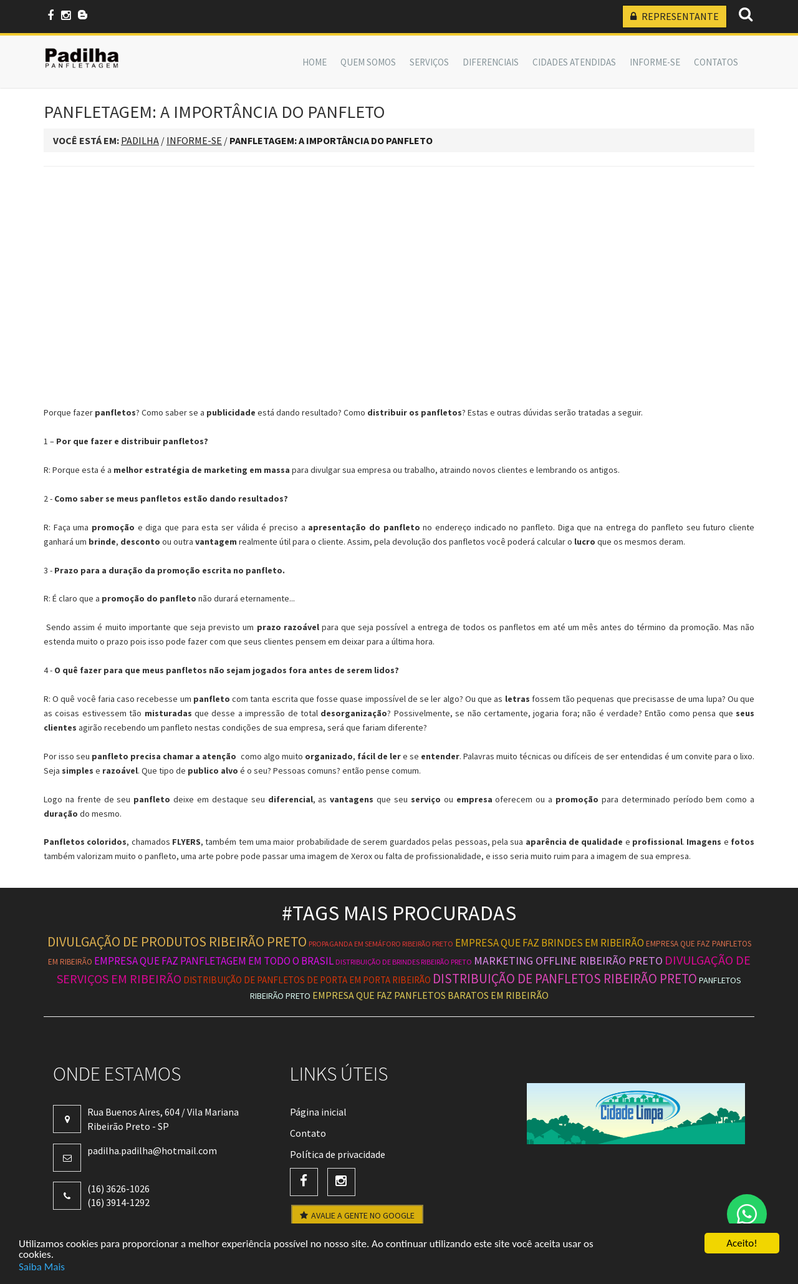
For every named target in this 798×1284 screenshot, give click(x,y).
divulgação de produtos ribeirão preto (177, 941)
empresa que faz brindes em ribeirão (549, 943)
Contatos (716, 62)
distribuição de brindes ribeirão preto (403, 961)
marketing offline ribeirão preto (568, 960)
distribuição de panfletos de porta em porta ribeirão (307, 980)
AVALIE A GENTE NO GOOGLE (357, 1215)
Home (314, 62)
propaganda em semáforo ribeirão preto (381, 943)
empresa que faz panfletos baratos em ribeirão (430, 995)
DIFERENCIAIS (491, 62)
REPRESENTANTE (674, 16)
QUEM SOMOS (368, 62)
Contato (308, 1133)
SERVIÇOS (429, 62)
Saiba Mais (42, 1267)
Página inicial (318, 1112)
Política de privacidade (337, 1154)
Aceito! (741, 1244)
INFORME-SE (655, 62)
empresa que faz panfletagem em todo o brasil (214, 961)
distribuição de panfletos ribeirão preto (565, 978)
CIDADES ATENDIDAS (574, 62)
